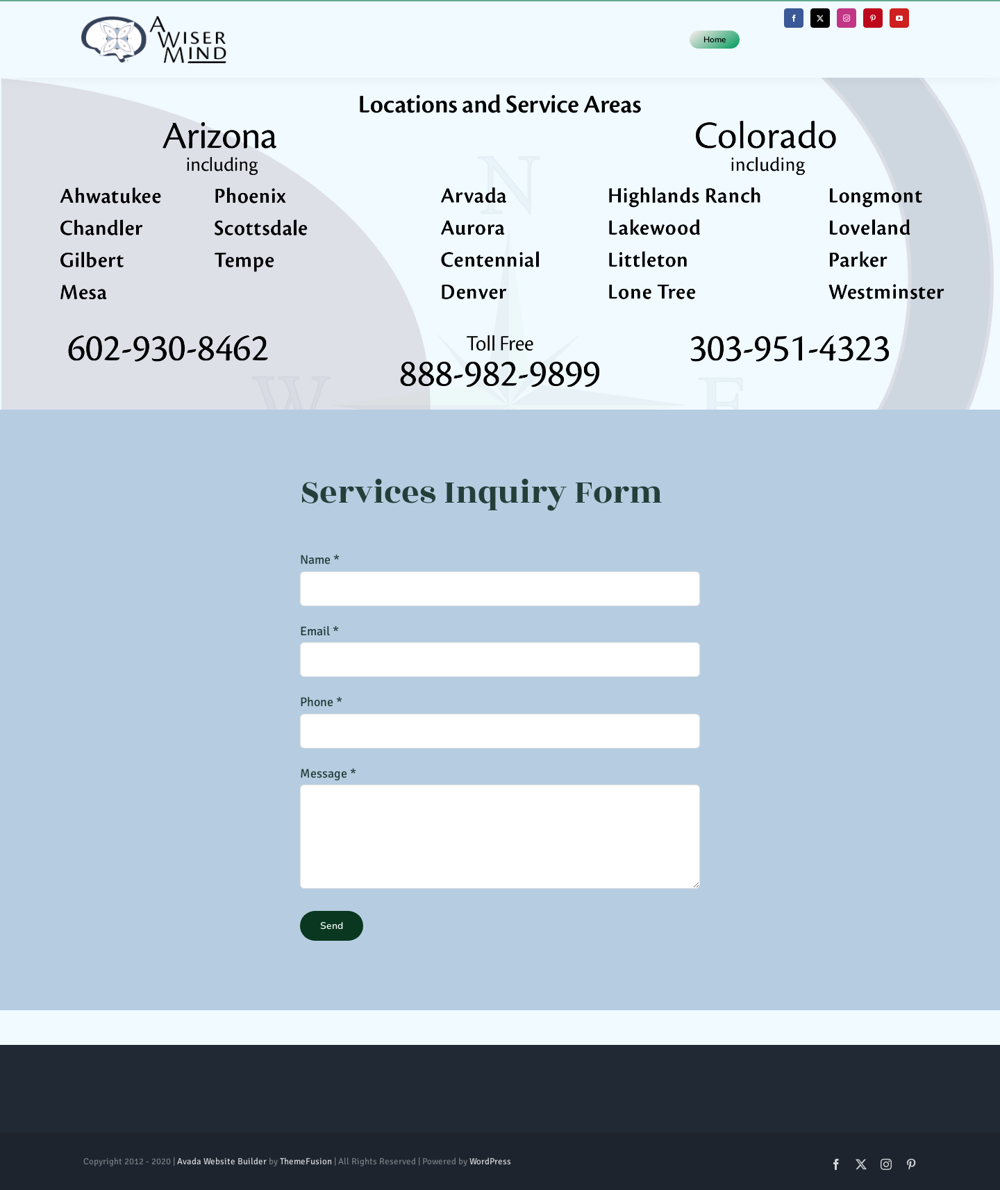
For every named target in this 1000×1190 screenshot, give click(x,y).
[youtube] (899, 18)
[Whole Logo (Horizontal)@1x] (153, 22)
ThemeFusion (306, 1161)
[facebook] (793, 18)
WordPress (490, 1161)
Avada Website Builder (222, 1161)
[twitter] (820, 18)
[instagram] (846, 18)
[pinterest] (873, 18)
